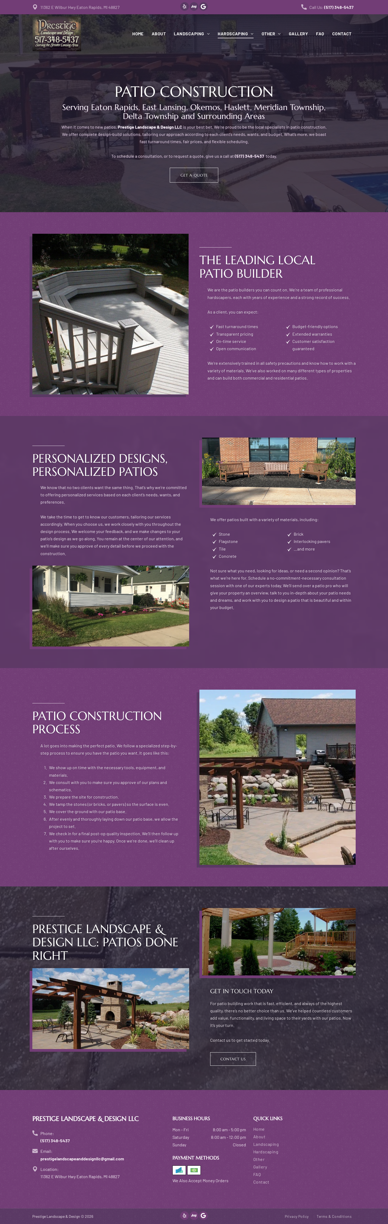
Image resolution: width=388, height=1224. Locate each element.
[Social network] (194, 7)
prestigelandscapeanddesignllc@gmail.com (82, 1158)
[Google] (203, 7)
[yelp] (184, 7)
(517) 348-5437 (339, 7)
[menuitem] (134, 33)
